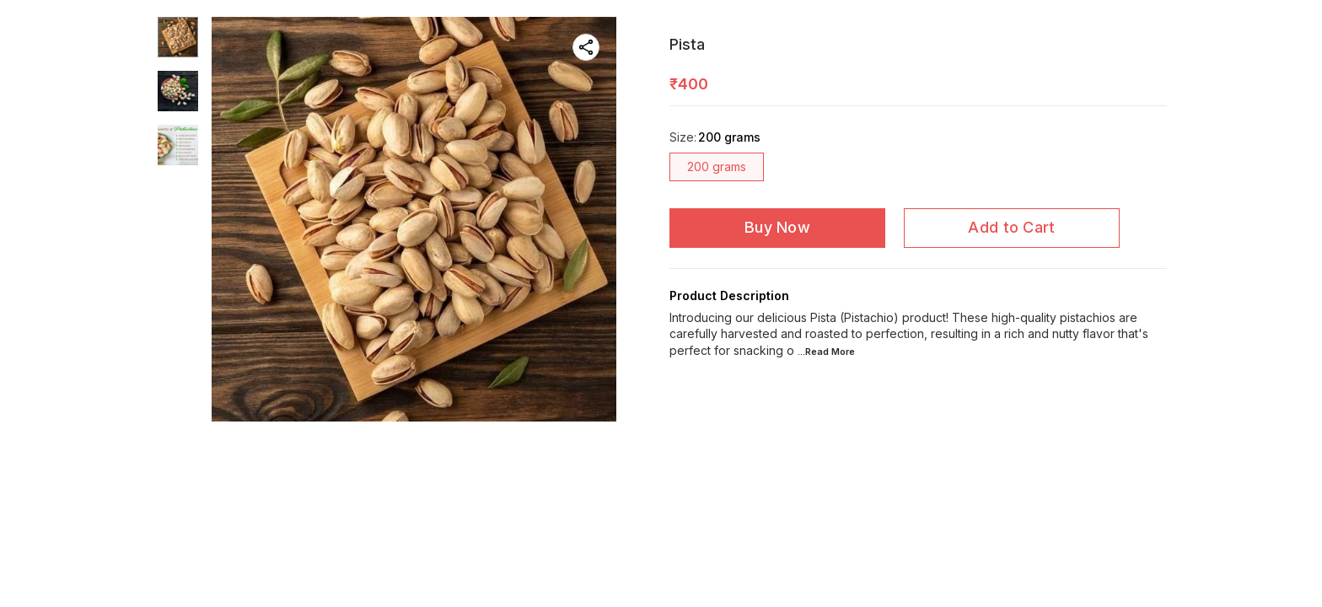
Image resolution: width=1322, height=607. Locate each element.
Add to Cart (1011, 227)
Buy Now (777, 227)
